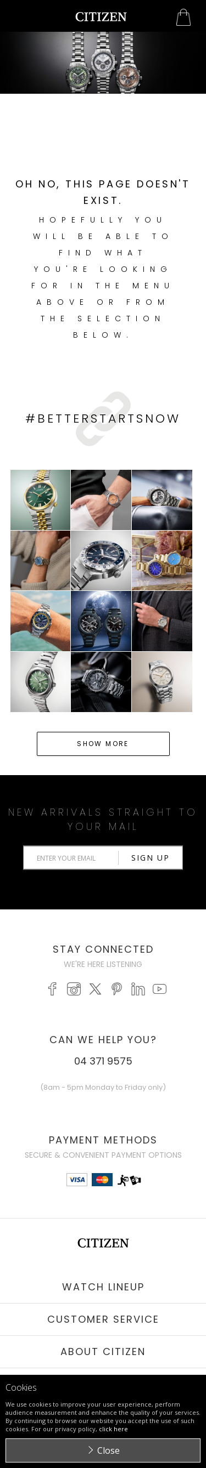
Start (99, 99)
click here (113, 1429)
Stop (107, 99)
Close (108, 1450)
